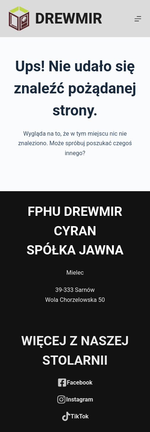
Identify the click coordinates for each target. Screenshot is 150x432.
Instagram (79, 399)
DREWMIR (68, 18)
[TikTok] (66, 416)
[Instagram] (61, 399)
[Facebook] (62, 382)
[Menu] (138, 18)
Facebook (80, 382)
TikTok (80, 416)
